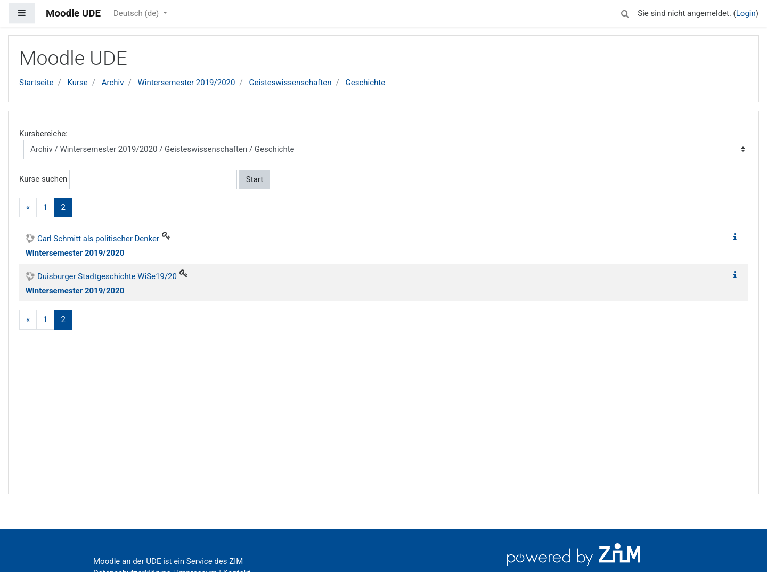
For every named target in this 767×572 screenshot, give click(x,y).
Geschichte (366, 82)
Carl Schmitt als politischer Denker (98, 238)
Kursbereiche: (43, 133)
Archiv (113, 82)
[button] (625, 12)
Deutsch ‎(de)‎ (137, 13)
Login (746, 13)
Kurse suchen (43, 179)
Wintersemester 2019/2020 (186, 82)
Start (254, 179)
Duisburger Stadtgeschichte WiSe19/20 (107, 276)
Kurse (77, 82)
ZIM (236, 561)
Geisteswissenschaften (290, 82)
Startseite (36, 82)
